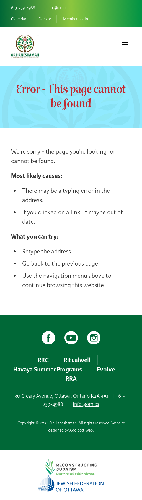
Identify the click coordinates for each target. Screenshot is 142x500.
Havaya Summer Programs (47, 369)
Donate (44, 19)
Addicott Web (81, 430)
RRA (71, 379)
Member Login (75, 19)
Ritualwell (77, 360)
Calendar (18, 19)
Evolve (106, 369)
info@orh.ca (58, 7)
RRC (43, 360)
